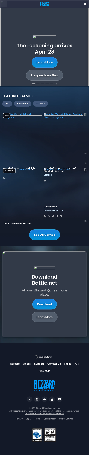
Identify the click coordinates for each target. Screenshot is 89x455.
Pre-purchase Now (44, 75)
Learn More (44, 62)
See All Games (44, 235)
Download (44, 304)
